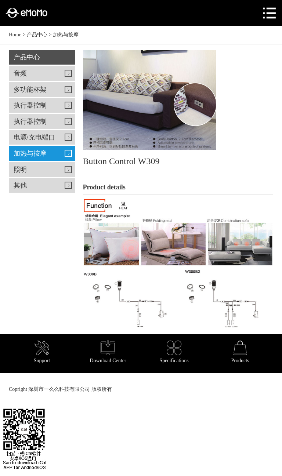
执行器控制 (30, 105)
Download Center (108, 352)
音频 (20, 73)
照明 (20, 169)
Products (240, 352)
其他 (20, 185)
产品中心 (37, 34)
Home (15, 34)
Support (42, 352)
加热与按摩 (66, 34)
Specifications (173, 352)
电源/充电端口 (34, 137)
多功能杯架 (30, 89)
